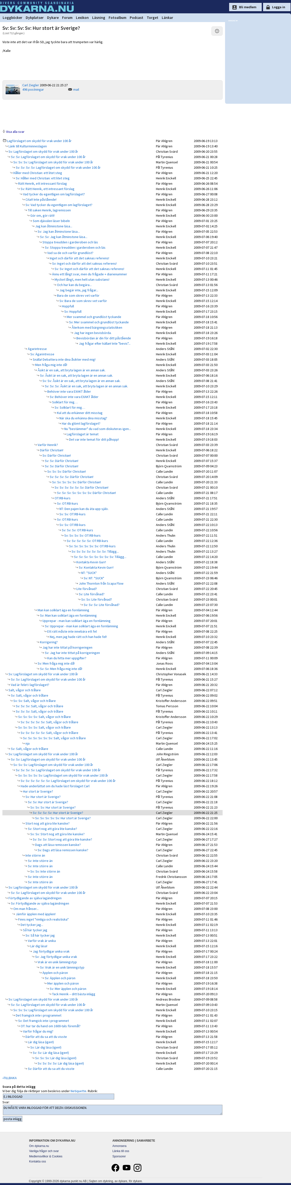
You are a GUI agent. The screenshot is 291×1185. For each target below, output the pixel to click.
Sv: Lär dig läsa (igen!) (45, 1047)
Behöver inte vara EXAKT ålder (69, 391)
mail (76, 89)
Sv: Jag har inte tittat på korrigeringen (72, 653)
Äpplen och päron (55, 972)
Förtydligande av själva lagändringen (35, 898)
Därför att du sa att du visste (46, 1036)
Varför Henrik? (47, 445)
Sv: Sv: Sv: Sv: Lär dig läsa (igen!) (60, 1063)
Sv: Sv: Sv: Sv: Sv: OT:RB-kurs (87, 541)
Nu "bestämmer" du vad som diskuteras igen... (97, 429)
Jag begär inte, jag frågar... (78, 290)
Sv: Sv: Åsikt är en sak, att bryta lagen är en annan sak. (81, 381)
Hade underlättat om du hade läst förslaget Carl (54, 786)
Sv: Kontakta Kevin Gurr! (95, 567)
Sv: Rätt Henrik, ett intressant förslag (47, 189)
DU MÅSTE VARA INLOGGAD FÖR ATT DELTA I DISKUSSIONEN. (112, 1110)
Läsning (98, 17)
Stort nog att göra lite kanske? (47, 823)
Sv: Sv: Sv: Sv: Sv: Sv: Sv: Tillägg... (95, 551)
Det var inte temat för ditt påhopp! (93, 439)
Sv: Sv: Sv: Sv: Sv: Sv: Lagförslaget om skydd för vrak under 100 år (68, 781)
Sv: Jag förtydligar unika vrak (55, 956)
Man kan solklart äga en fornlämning (63, 610)
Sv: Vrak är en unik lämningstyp (61, 967)
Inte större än (35, 855)
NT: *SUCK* (89, 573)
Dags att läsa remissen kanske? (57, 845)
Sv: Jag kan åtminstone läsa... (58, 231)
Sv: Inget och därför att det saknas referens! (84, 263)
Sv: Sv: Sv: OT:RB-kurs (77, 530)
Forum (67, 17)
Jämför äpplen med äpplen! (35, 914)
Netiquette (78, 1091)
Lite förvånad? (86, 589)
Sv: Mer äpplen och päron (67, 988)
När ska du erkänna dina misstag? (83, 418)
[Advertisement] (112, 114)
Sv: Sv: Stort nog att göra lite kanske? (57, 834)
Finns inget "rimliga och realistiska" (43, 919)
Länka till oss (120, 1151)
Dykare (53, 17)
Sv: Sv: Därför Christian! (61, 461)
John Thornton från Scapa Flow (100, 583)
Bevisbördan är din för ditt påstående (103, 338)
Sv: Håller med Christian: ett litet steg (42, 178)
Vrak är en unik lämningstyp (57, 962)
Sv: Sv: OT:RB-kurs (72, 514)
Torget (152, 17)
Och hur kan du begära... (74, 285)
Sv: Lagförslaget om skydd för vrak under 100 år (43, 151)
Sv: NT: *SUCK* (93, 578)
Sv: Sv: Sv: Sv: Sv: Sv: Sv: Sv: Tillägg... (99, 557)
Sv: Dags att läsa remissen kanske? (62, 850)
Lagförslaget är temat (82, 434)
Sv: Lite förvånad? (91, 594)
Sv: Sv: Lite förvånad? (96, 599)
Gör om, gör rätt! (42, 215)
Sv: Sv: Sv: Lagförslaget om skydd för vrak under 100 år (53, 162)
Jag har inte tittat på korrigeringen (67, 647)
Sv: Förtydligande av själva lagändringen (39, 903)
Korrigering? (48, 642)
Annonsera (119, 1146)
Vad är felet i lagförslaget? (29, 685)
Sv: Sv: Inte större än (45, 871)
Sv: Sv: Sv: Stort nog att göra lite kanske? (62, 839)
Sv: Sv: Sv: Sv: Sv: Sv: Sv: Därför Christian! (86, 493)
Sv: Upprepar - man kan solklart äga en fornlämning (81, 626)
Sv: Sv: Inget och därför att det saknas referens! (89, 269)
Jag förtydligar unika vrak (51, 951)
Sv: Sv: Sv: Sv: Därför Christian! (71, 477)
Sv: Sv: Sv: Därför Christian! (66, 471)
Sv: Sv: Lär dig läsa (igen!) (50, 1052)
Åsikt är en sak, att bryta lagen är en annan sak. (71, 370)
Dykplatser (35, 17)
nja (27, 743)
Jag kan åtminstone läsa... (53, 226)
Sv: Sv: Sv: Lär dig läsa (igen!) (55, 1058)
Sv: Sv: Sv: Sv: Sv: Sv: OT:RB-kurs (92, 546)
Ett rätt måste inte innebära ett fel (72, 631)
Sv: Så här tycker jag (40, 935)
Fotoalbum (117, 17)
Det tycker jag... (31, 925)
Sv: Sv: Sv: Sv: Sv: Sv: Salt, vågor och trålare (54, 738)
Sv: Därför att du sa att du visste (50, 1068)
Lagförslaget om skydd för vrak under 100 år (39, 141)
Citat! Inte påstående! (41, 199)
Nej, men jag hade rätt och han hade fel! (78, 637)
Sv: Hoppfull (72, 311)
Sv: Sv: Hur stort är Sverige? (47, 802)
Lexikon (82, 17)
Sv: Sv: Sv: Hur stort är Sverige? (53, 807)
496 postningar (33, 89)
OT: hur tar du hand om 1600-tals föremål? (50, 1026)
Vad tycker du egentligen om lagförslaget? (53, 194)
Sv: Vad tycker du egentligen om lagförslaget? (58, 205)
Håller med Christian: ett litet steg (37, 173)
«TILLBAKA (9, 1078)
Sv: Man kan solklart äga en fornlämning (68, 615)
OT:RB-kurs (62, 498)
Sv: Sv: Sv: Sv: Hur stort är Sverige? (57, 813)
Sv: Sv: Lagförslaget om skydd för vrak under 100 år (48, 157)
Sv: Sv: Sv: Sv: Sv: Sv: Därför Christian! (81, 487)
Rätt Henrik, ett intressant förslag (42, 183)
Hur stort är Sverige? (37, 791)
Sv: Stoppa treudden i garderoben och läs (74, 247)
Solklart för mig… (64, 402)
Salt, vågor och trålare (24, 690)
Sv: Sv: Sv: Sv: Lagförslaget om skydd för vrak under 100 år (58, 167)
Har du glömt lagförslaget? (80, 423)
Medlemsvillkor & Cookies (45, 1156)
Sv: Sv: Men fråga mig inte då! (60, 669)
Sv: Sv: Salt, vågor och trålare (34, 701)
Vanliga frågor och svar (44, 1151)
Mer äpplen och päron (63, 983)
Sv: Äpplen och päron (59, 978)
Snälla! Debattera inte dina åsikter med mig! (64, 359)
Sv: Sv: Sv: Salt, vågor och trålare (39, 706)
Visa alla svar (15, 131)
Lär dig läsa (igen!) (40, 1042)
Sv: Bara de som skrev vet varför (83, 301)
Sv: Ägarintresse (42, 354)
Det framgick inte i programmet (38, 1015)
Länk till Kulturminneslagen (27, 146)
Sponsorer (119, 1156)
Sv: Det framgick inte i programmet (43, 1020)
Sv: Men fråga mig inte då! (56, 663)
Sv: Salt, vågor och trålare (29, 695)
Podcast (136, 17)
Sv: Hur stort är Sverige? (43, 797)
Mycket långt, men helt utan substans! (81, 279)
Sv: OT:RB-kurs (67, 503)
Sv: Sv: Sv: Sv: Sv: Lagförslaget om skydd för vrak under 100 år (62, 775)
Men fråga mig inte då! (50, 365)
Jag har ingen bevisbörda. (92, 333)
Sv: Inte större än (40, 861)
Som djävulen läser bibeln (51, 221)
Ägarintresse (37, 349)
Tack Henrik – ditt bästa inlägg (73, 994)
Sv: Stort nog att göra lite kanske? (52, 829)
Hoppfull (67, 306)
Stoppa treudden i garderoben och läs (70, 242)
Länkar (167, 17)
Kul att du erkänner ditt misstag (79, 413)
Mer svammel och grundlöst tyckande (93, 317)
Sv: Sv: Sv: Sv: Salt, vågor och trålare (44, 717)
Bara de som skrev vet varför (77, 295)
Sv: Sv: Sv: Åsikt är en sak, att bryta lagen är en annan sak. (86, 386)
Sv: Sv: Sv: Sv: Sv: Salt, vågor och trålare (49, 722)
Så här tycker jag (34, 930)
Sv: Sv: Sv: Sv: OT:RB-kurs (82, 535)
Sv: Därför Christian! (56, 455)
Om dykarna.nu (39, 1146)
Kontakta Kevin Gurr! (91, 562)
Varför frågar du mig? (37, 1031)
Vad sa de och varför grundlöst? (70, 253)
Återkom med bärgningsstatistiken (96, 327)
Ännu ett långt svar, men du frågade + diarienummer (89, 274)
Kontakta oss (37, 1161)
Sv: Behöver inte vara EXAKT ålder (73, 397)
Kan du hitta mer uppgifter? (66, 658)
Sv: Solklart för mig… (69, 407)
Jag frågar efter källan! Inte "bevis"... (104, 343)
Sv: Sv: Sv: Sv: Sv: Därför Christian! (76, 482)
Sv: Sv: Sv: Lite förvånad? (101, 605)
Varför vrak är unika (41, 940)
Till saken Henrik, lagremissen (49, 210)
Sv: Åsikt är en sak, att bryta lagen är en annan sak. (76, 375)
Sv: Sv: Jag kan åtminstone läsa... (63, 237)
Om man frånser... (26, 909)
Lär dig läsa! (38, 946)
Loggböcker (12, 17)
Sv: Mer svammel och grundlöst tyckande (98, 322)
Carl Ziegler (30, 85)
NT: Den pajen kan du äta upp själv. (84, 509)
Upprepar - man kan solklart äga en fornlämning (76, 621)
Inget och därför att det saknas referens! (79, 258)
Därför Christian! (51, 450)
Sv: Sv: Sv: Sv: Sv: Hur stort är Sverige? (62, 818)
